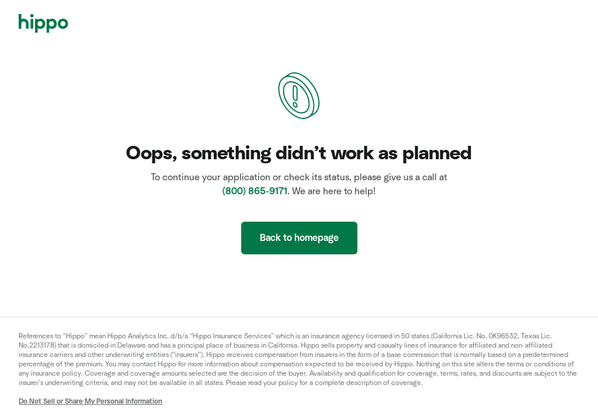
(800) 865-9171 (254, 191)
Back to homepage (299, 238)
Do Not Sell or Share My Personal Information (90, 401)
